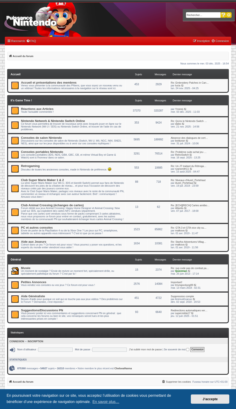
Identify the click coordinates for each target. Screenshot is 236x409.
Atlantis (179, 208)
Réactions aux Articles (37, 109)
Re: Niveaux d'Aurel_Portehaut (188, 180)
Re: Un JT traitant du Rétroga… (188, 166)
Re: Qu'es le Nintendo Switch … (189, 121)
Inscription (35, 341)
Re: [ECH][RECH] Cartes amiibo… (190, 205)
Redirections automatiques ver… (189, 310)
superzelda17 (182, 313)
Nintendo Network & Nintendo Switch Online (53, 121)
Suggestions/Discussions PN (42, 310)
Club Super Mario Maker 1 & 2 (42, 180)
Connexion (16, 341)
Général (16, 259)
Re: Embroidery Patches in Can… (190, 82)
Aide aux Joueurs (33, 241)
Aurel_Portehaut (184, 183)
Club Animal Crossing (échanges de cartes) (52, 205)
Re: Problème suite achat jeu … (188, 152)
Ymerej (179, 109)
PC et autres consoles (37, 227)
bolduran (180, 140)
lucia (177, 85)
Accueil (16, 74)
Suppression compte (182, 296)
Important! (176, 282)
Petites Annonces (33, 282)
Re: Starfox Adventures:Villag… (188, 241)
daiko (178, 123)
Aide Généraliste (33, 296)
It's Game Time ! (21, 100)
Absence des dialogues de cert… (189, 137)
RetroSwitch (182, 154)
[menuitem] (31, 41)
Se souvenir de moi (176, 349)
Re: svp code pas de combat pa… (190, 268)
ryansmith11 (182, 168)
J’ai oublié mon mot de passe (145, 349)
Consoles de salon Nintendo (41, 137)
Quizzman (181, 271)
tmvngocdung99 (184, 285)
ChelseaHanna (123, 368)
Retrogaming (30, 166)
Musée (25, 268)
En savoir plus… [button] (105, 402)
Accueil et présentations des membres (49, 82)
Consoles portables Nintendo (42, 152)
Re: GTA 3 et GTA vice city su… (188, 227)
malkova (180, 230)
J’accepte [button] (210, 399)
